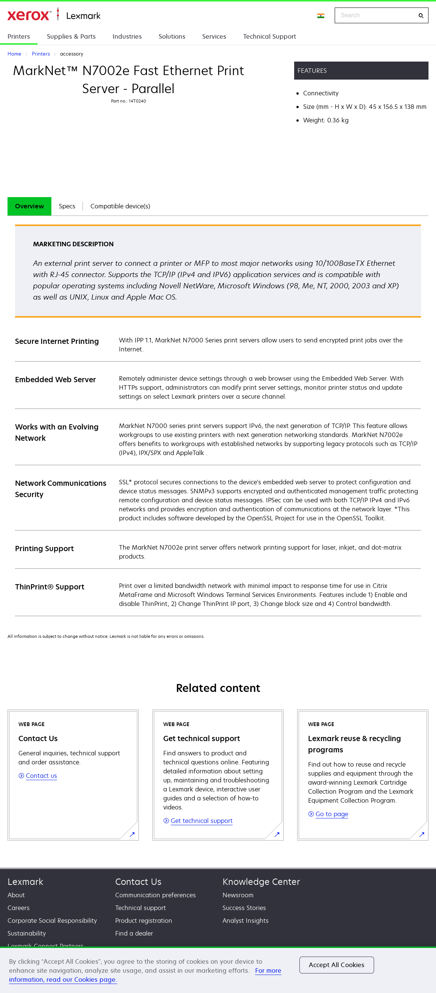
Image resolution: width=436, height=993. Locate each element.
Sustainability (27, 933)
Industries (127, 36)
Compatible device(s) (120, 206)
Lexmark (25, 882)
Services (214, 36)
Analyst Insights (246, 920)
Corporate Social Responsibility (52, 920)
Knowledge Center (261, 882)
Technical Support (269, 36)
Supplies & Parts (71, 36)
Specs (67, 206)
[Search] (420, 15)
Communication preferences (155, 895)
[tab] (29, 206)
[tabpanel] (218, 420)
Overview (29, 206)
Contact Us (138, 882)
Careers (19, 908)
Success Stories (244, 908)
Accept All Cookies (337, 965)
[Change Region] (321, 15)
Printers (19, 36)
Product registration (143, 920)
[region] (218, 969)
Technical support (140, 908)
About (16, 895)
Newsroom (238, 895)
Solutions (172, 36)
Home (54, 14)
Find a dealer (134, 933)
